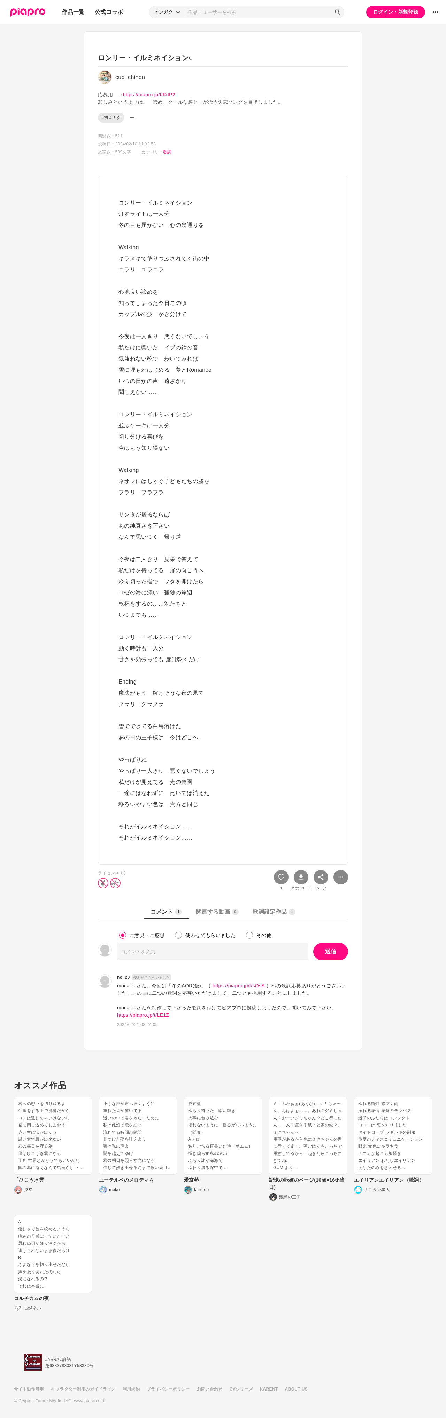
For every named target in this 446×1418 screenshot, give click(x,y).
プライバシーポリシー (168, 1389)
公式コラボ (109, 12)
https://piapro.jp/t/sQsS (239, 985)
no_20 (123, 977)
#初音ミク (111, 117)
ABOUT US (296, 1389)
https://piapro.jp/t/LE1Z (143, 1015)
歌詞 (167, 152)
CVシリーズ (241, 1389)
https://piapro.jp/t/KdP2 (149, 94)
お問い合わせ (210, 1389)
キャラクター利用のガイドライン (83, 1389)
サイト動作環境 (29, 1389)
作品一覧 (73, 12)
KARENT (269, 1389)
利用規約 (131, 1389)
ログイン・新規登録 (395, 12)
